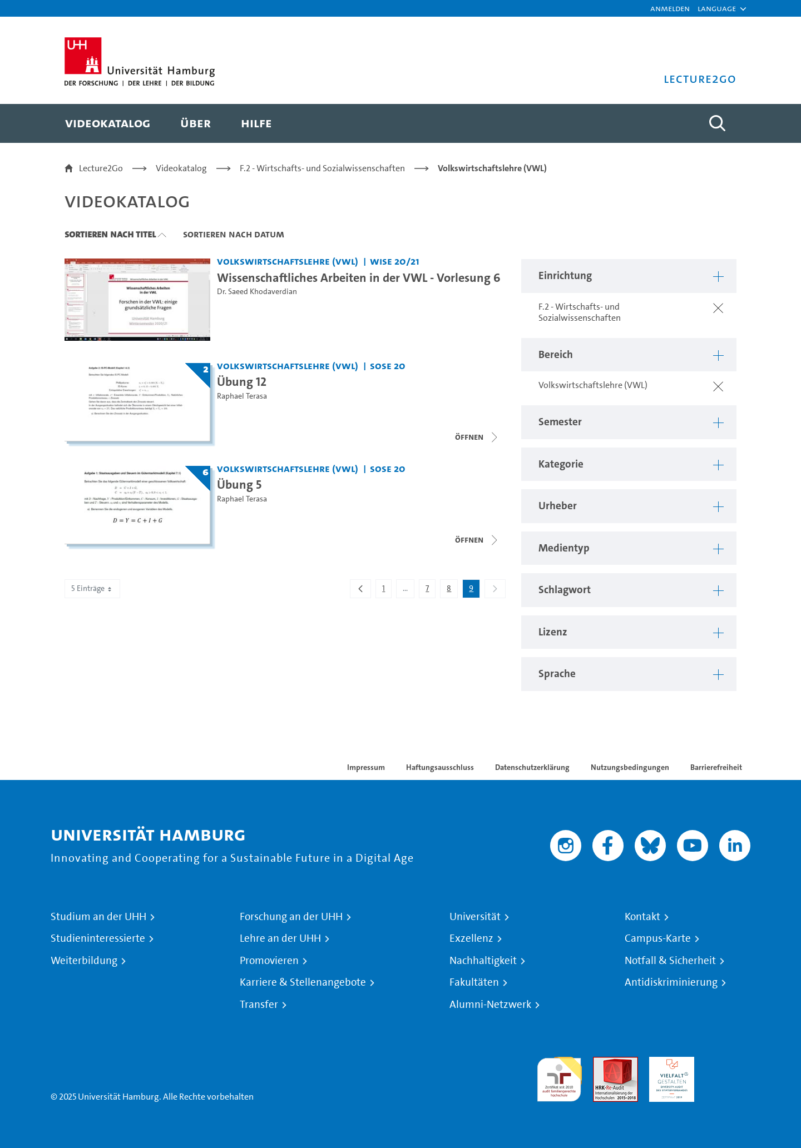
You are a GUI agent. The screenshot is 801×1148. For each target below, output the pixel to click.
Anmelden (670, 8)
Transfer (259, 1004)
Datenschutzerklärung (532, 767)
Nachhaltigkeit (483, 960)
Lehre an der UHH (280, 938)
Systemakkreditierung (727, 1063)
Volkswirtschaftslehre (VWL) (492, 168)
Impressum (366, 767)
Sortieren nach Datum (233, 234)
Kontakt (642, 917)
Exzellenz (471, 938)
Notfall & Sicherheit (670, 960)
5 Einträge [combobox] (92, 588)
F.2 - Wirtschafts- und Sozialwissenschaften (322, 168)
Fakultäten (474, 982)
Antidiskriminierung (671, 982)
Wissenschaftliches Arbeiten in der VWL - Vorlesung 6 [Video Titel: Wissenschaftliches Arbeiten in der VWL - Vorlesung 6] (359, 277)
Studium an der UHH (98, 917)
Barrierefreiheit (716, 767)
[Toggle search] (717, 123)
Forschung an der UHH (291, 917)
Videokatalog (181, 168)
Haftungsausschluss (440, 767)
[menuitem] (107, 123)
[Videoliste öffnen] (477, 437)
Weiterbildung (84, 960)
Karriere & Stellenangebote (303, 982)
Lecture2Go (101, 168)
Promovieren (269, 960)
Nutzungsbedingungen (630, 767)
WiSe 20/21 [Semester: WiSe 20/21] (394, 261)
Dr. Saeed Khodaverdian (257, 291)
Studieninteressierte (98, 938)
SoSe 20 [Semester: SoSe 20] (388, 365)
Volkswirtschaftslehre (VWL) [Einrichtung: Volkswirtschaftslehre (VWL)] (287, 261)
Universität (475, 917)
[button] (717, 8)
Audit (603, 1063)
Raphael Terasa (242, 396)
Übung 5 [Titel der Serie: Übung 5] (239, 484)
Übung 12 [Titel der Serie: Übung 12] (241, 381)
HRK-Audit (669, 1063)
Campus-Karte (658, 938)
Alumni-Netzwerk (490, 1004)
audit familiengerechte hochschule (559, 1076)
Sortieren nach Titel (110, 234)
